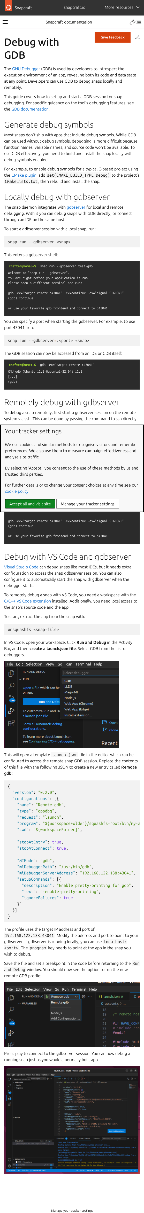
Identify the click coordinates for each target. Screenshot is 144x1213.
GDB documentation (30, 109)
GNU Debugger (26, 68)
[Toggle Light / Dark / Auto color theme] (133, 22)
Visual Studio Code (21, 567)
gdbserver (76, 207)
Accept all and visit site (30, 504)
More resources (119, 7)
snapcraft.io (74, 7)
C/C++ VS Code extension (27, 601)
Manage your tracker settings (72, 1210)
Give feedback (113, 37)
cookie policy (16, 491)
